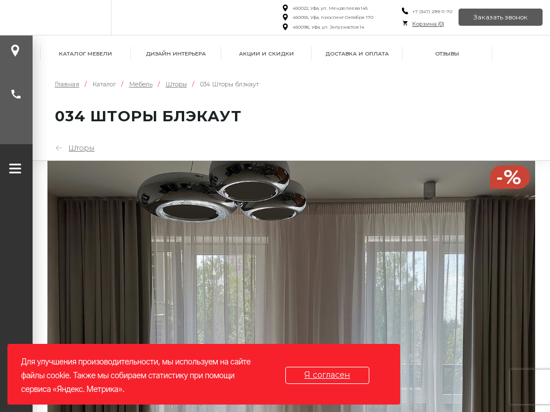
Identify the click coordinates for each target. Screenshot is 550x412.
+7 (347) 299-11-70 (432, 11)
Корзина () (428, 24)
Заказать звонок (500, 17)
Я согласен (327, 375)
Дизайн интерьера (176, 53)
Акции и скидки (266, 53)
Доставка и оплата (357, 53)
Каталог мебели (85, 53)
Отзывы (447, 53)
